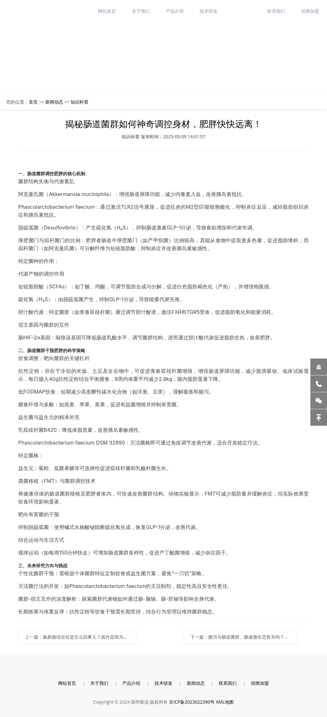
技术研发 (208, 11)
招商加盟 (310, 11)
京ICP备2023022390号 (192, 702)
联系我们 (276, 11)
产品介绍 (175, 11)
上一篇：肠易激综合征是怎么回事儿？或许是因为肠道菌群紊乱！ (80, 637)
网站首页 (107, 11)
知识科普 (79, 102)
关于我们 (141, 11)
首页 (33, 102)
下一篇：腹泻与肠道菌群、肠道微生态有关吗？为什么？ (243, 637)
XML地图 (225, 702)
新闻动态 (242, 11)
